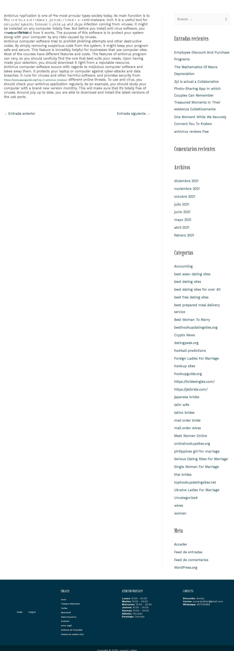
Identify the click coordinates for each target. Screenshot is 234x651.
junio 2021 (182, 210)
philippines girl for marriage (197, 447)
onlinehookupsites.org (192, 439)
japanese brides (187, 393)
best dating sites (187, 280)
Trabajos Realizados (142, 10)
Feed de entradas (188, 547)
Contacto (221, 10)
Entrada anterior (20, 114)
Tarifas (164, 10)
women (180, 508)
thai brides (183, 470)
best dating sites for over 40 (197, 287)
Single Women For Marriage (197, 462)
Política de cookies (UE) (75, 629)
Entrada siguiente (133, 114)
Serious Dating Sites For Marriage (201, 455)
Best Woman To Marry (192, 317)
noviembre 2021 (187, 187)
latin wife (182, 401)
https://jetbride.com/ (191, 386)
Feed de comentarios (191, 554)
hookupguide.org (188, 371)
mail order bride (187, 416)
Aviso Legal (67, 620)
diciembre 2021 (186, 180)
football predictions (190, 348)
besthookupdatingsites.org (196, 325)
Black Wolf (180, 10)
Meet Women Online (190, 432)
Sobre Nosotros (201, 10)
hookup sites (184, 363)
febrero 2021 (184, 233)
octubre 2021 (184, 195)
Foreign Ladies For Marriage (197, 355)
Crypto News (184, 332)
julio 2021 (181, 203)
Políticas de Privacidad (74, 624)
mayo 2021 (183, 218)
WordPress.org (185, 562)
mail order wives (187, 424)
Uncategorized (13, 32)
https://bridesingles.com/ (194, 378)
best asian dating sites (192, 272)
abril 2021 (182, 226)
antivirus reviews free (191, 131)
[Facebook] (18, 606)
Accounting (183, 264)
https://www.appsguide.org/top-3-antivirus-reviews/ (45, 80)
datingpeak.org (186, 340)
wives (178, 500)
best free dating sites (191, 295)
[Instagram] (32, 606)
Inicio (120, 10)
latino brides (184, 409)
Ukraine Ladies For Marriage (197, 485)
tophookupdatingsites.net (195, 478)
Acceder (180, 539)
